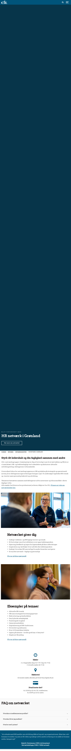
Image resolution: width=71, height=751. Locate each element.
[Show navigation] (67, 2)
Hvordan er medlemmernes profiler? (35, 713)
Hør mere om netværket (11, 443)
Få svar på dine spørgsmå (16, 556)
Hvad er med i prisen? (35, 725)
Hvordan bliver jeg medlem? (35, 719)
